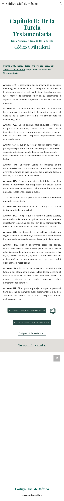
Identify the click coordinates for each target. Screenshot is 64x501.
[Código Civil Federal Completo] (32, 333)
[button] (3, 3)
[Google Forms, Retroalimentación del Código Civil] (32, 417)
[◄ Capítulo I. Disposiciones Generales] (27, 310)
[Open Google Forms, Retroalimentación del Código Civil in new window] (56, 358)
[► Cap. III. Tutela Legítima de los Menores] (32, 322)
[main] (32, 34)
